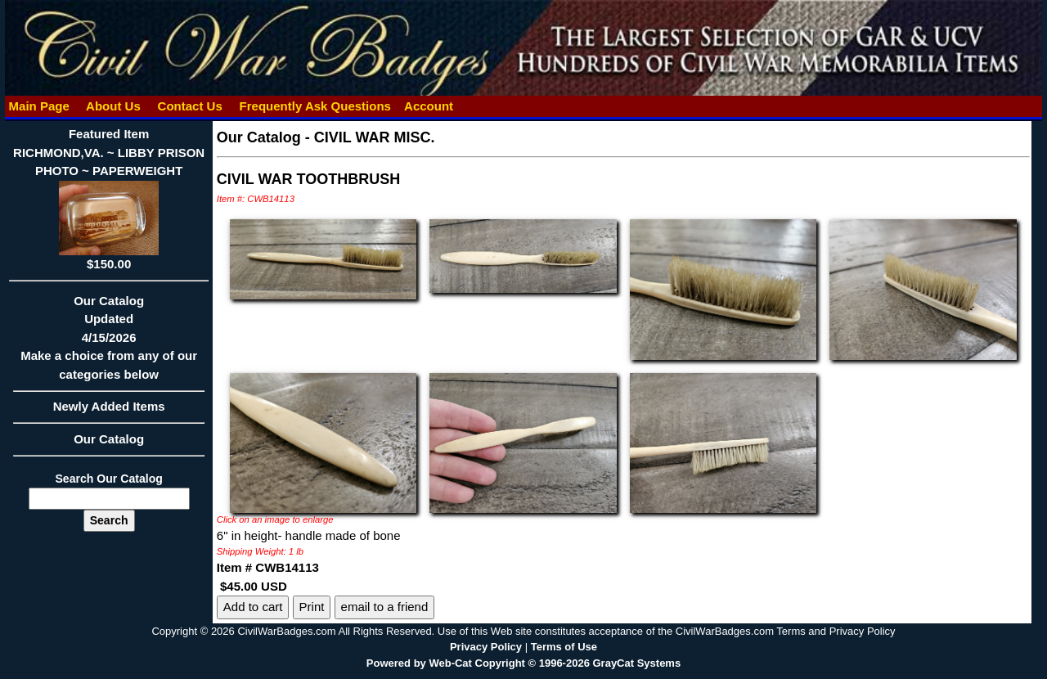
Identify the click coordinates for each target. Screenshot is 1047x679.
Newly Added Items (108, 411)
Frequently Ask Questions (315, 106)
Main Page (39, 106)
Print (312, 607)
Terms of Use (564, 647)
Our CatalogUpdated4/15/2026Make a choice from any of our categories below (108, 343)
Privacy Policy (486, 647)
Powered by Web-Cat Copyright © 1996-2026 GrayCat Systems (523, 663)
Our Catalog (109, 439)
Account (428, 106)
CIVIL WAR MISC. (374, 137)
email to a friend (385, 607)
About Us (113, 106)
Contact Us (190, 106)
